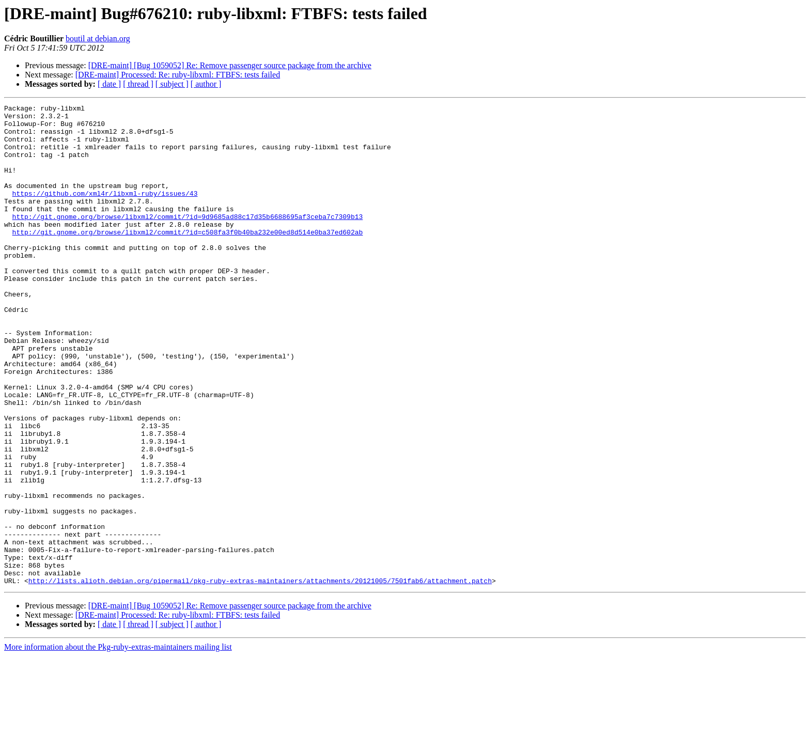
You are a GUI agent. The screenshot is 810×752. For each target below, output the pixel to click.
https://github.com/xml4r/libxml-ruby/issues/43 (105, 211)
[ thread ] (138, 84)
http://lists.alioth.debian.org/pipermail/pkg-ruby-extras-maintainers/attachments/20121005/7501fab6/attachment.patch (260, 676)
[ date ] (109, 84)
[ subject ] (172, 84)
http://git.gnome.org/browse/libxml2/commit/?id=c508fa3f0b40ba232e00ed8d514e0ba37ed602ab (187, 258)
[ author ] (206, 84)
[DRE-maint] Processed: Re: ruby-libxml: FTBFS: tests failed (177, 74)
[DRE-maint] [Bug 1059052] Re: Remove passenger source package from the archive (229, 65)
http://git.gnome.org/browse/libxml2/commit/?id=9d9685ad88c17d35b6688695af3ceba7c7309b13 (187, 239)
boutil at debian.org (98, 38)
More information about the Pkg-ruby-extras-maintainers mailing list (118, 743)
